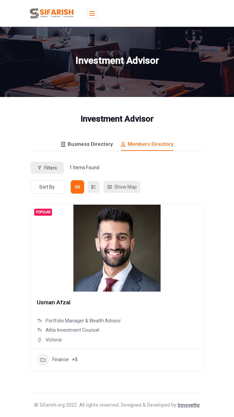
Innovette (189, 405)
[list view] (93, 187)
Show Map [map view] (122, 187)
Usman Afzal (54, 302)
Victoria (54, 339)
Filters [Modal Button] (47, 168)
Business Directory (87, 144)
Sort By (47, 187)
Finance (53, 360)
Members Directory (147, 144)
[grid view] (77, 187)
